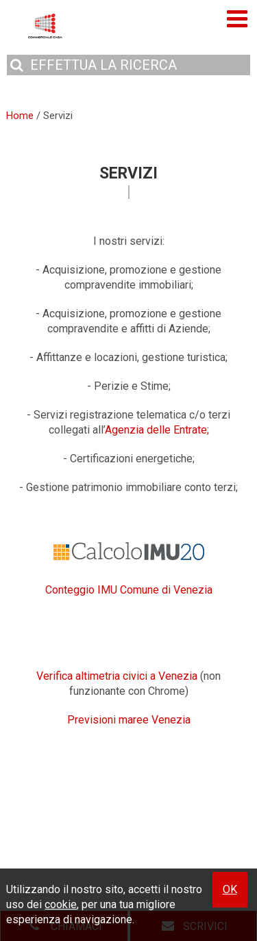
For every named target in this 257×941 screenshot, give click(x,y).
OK (230, 889)
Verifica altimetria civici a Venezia (116, 676)
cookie (61, 904)
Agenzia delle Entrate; (157, 429)
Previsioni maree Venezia (129, 719)
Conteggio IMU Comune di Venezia (128, 589)
